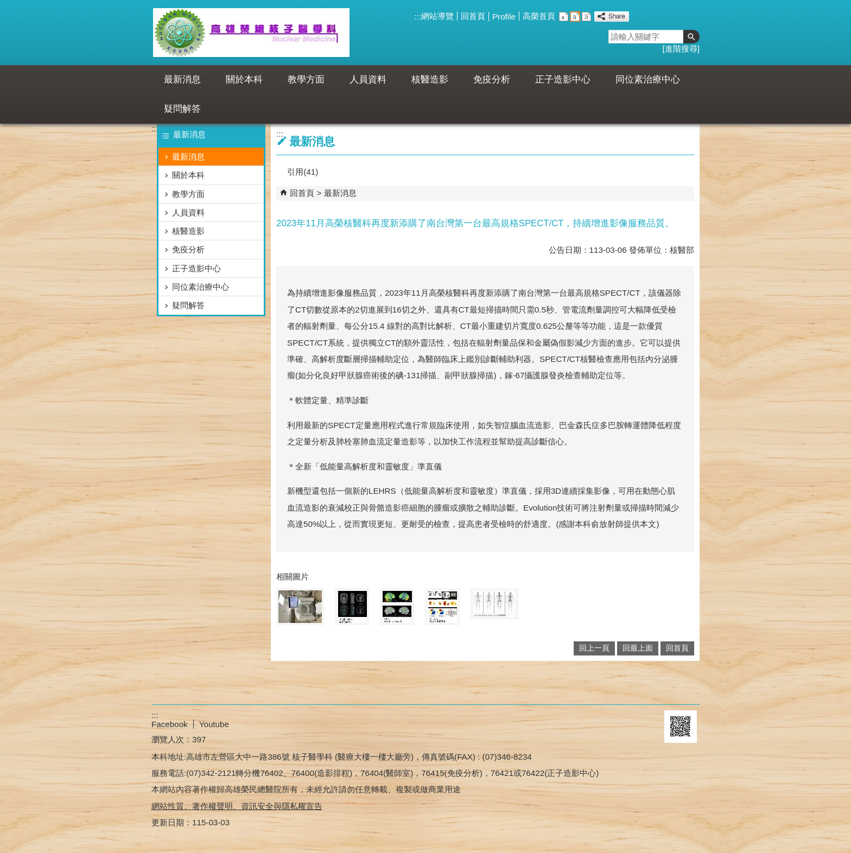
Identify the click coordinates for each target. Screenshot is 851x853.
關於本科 (244, 79)
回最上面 (638, 648)
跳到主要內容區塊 (5, 5)
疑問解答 (182, 109)
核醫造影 (429, 79)
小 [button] (563, 16)
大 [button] (586, 16)
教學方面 (306, 79)
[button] (691, 36)
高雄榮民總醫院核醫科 (251, 32)
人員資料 (368, 79)
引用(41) (302, 171)
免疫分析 (491, 79)
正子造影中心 (562, 79)
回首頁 (473, 16)
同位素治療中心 (647, 79)
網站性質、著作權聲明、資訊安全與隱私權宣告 (236, 806)
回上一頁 (594, 648)
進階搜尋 (681, 48)
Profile (504, 16)
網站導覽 (437, 16)
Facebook (169, 724)
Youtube (214, 724)
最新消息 (182, 79)
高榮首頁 (539, 16)
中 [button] (575, 16)
